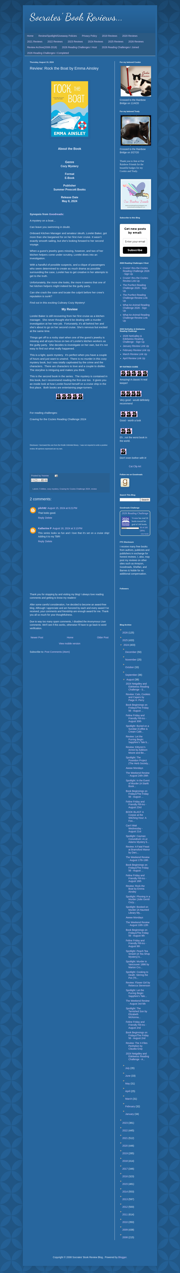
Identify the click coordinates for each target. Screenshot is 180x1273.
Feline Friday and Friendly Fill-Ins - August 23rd (136, 804)
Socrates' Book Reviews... (76, 17)
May (127, 1083)
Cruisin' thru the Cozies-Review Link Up (136, 279)
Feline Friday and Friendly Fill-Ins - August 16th (136, 878)
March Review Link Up (135, 354)
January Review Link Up (136, 346)
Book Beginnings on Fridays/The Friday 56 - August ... (137, 707)
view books (145, 534)
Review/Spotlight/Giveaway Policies (57, 35)
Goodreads (56, 214)
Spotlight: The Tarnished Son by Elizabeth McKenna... (136, 1012)
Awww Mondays (134, 768)
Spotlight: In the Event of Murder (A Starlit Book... (138, 783)
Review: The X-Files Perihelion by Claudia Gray (136, 1046)
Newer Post (37, 637)
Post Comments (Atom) (57, 651)
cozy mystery (52, 489)
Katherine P (45, 528)
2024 (127, 645)
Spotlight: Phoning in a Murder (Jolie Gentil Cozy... (138, 899)
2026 (125, 632)
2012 (125, 1206)
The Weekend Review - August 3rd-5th (138, 1002)
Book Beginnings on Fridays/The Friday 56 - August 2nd (137, 1035)
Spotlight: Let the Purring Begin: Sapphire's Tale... (136, 993)
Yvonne (135, 518)
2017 (125, 1168)
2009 (125, 1229)
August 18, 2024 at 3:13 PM (67, 528)
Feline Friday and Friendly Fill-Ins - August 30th (136, 718)
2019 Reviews (109, 35)
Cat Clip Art (135, 466)
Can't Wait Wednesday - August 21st (134, 828)
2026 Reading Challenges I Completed (48, 53)
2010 (125, 1222)
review (94, 489)
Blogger (122, 1257)
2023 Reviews (75, 41)
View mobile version (69, 643)
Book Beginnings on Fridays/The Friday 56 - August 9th (137, 933)
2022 (125, 1130)
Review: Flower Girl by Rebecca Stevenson (138, 984)
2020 (125, 1145)
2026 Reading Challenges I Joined (120, 47)
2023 (125, 1122)
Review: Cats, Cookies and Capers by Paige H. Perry (138, 697)
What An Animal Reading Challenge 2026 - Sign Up (136, 308)
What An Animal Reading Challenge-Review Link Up (136, 317)
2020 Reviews (129, 35)
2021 (125, 1138)
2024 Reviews (95, 41)
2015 (125, 1184)
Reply (41, 517)
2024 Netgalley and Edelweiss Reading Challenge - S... (137, 686)
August (130, 679)
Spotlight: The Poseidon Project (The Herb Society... (138, 760)
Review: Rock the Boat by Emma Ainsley (135, 889)
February (130, 1106)
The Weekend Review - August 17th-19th (138, 859)
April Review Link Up (134, 358)
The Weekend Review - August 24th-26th (138, 774)
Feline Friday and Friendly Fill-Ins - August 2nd (136, 1025)
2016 (125, 1176)
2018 (125, 1161)
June (128, 1075)
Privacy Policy (89, 35)
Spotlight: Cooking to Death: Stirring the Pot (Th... (137, 975)
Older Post (103, 637)
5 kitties (42, 489)
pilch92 (42, 508)
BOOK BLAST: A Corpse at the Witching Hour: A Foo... (136, 816)
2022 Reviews (55, 41)
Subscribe (135, 250)
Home (30, 35)
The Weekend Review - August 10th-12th (138, 924)
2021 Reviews (34, 41)
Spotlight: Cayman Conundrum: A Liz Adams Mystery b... (137, 839)
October (130, 667)
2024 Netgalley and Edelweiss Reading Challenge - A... (137, 1056)
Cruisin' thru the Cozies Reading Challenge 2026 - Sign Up (136, 271)
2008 (125, 1237)
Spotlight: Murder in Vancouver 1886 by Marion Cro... (137, 964)
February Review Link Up (136, 350)
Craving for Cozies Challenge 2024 (75, 489)
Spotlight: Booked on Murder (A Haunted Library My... (137, 910)
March (129, 1098)
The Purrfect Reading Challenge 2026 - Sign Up (135, 288)
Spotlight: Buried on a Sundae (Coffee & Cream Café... (137, 729)
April (128, 1091)
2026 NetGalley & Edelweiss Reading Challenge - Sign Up (134, 339)
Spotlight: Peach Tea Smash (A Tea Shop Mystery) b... (138, 954)
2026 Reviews (136, 41)
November (131, 659)
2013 (125, 1199)
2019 (125, 1153)
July (127, 1068)
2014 (125, 1191)
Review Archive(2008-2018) (42, 47)
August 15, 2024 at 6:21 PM (62, 508)
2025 (125, 640)
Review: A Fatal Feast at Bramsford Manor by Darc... (138, 849)
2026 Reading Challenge (135, 513)
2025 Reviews (115, 41)
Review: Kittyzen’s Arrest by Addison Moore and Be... (136, 750)
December (131, 652)
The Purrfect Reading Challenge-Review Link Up (135, 298)
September (131, 674)
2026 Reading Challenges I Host (79, 47)
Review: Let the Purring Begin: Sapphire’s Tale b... (137, 739)
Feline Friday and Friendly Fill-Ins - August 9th (136, 943)
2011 (125, 1214)
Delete (48, 517)
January (130, 1114)
